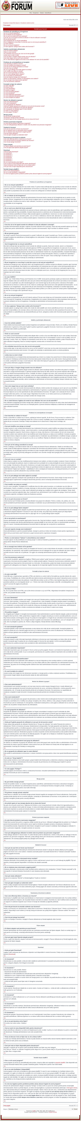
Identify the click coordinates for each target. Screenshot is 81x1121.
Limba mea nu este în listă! (11, 55)
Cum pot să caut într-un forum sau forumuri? (16, 129)
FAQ (31, 12)
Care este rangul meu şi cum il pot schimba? (16, 58)
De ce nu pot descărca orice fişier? (13, 162)
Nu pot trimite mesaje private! (12, 116)
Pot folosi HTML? (8, 87)
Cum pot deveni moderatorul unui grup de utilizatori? (18, 107)
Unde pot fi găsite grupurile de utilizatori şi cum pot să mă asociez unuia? (24, 106)
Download (12, 954)
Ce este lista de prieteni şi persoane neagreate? (17, 123)
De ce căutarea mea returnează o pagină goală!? (17, 132)
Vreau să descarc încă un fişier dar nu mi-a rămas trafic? (19, 165)
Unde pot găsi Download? (11, 151)
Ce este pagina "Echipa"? (11, 112)
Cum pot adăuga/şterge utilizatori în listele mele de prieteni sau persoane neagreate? (27, 125)
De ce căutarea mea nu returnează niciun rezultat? (18, 130)
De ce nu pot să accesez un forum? (14, 72)
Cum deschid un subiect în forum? (13, 63)
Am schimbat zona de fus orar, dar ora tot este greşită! (19, 53)
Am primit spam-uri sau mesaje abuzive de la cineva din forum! (21, 119)
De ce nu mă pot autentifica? (12, 33)
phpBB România (53, 1112)
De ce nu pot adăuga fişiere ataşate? (14, 74)
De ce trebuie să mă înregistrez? (13, 34)
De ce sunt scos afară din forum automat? (15, 36)
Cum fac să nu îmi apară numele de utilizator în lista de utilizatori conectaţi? (25, 37)
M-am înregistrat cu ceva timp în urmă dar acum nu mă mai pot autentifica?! (25, 42)
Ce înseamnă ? (8, 154)
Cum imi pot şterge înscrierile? (12, 142)
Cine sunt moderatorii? (10, 103)
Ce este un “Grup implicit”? (11, 110)
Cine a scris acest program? (11, 170)
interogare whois (72, 1088)
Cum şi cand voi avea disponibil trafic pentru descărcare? (20, 163)
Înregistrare (36, 12)
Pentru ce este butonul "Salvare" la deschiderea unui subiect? (21, 78)
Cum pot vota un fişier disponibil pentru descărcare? (18, 166)
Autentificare (48, 12)
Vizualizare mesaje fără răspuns (11, 23)
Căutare (42, 12)
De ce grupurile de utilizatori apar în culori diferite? (18, 109)
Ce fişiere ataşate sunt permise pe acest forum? (17, 146)
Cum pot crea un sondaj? (11, 68)
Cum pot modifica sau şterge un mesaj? (15, 65)
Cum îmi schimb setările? (11, 50)
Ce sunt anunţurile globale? (11, 91)
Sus (4, 192)
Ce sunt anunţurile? (9, 93)
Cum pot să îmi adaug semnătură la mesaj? (16, 66)
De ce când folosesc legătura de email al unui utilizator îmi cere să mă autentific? (26, 59)
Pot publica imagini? (9, 90)
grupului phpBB (60, 1062)
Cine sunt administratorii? (11, 101)
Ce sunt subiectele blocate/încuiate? (14, 96)
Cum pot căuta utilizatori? (11, 133)
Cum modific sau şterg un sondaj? (13, 71)
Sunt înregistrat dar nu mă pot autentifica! (15, 40)
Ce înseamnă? (8, 153)
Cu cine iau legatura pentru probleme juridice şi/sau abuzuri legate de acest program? (28, 173)
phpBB (33, 1111)
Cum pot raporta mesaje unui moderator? (15, 77)
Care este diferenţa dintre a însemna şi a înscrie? (17, 139)
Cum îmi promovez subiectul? (12, 81)
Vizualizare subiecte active (27, 23)
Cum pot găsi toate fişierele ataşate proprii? (16, 147)
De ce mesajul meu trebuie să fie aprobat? (15, 80)
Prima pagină (7, 25)
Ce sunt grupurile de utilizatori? (12, 104)
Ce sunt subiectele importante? (12, 94)
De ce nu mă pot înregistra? (11, 45)
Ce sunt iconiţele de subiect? (12, 97)
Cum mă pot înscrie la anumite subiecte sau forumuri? (19, 140)
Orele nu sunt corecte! (10, 52)
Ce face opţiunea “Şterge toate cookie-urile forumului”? (19, 46)
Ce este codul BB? (9, 85)
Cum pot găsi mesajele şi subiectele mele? (16, 135)
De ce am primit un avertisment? (13, 75)
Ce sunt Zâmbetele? (9, 88)
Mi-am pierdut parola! (10, 39)
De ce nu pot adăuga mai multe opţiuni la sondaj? (18, 69)
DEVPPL (35, 1112)
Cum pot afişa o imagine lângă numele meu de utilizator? (20, 56)
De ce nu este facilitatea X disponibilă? (14, 172)
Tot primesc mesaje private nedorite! (14, 117)
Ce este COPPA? (8, 43)
